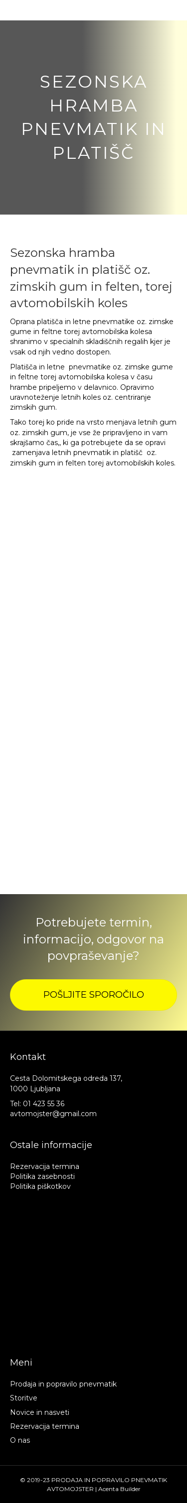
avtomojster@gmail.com (53, 1113)
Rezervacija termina (44, 1166)
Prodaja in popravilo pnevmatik (63, 1384)
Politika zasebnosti (42, 1176)
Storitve (23, 1397)
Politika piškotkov (40, 1186)
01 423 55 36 (43, 1103)
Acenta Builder (119, 1489)
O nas (20, 1440)
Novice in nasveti (39, 1412)
